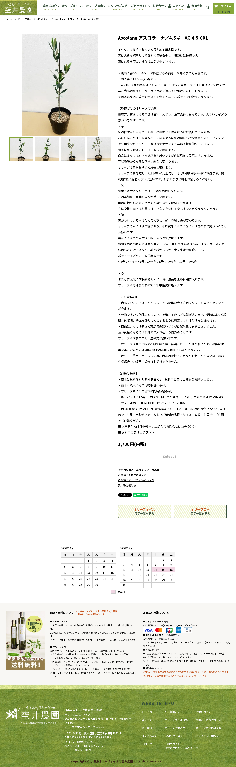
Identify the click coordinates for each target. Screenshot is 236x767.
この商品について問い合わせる (136, 480)
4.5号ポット (43, 18)
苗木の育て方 (203, 712)
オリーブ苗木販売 (175, 728)
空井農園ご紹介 (174, 712)
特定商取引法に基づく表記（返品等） (140, 470)
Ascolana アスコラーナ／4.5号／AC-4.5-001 (77, 18)
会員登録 (147, 728)
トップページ (149, 712)
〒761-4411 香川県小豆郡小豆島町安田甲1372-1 (93, 733)
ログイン (147, 720)
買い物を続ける (127, 485)
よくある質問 (149, 736)
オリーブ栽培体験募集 (208, 728)
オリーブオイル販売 (176, 720)
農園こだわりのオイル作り (211, 720)
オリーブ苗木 (24, 18)
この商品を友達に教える (132, 475)
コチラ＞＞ (188, 426)
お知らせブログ (174, 736)
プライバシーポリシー (209, 736)
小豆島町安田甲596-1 (82, 750)
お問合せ (147, 744)
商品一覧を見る (144, 511)
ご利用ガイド (205, 660)
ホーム (9, 18)
